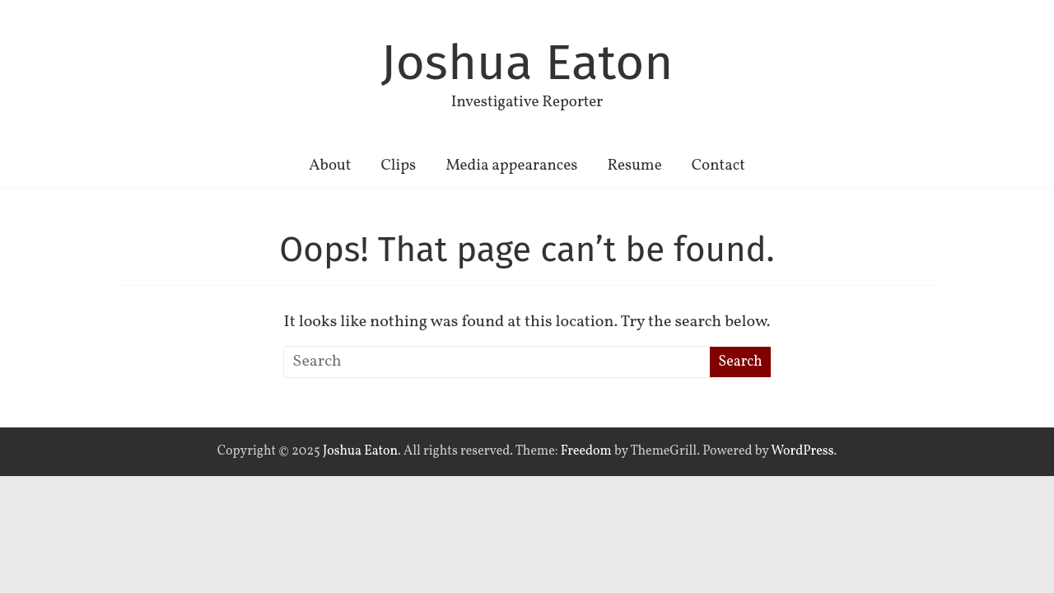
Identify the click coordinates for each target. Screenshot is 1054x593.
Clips (398, 165)
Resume (634, 165)
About (330, 165)
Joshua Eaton (527, 62)
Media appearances (511, 165)
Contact (718, 165)
